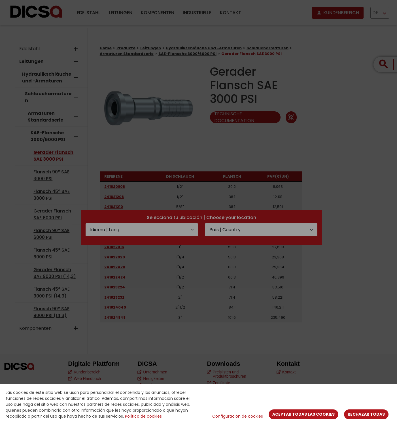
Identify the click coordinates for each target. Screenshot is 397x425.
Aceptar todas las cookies (303, 414)
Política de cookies (143, 416)
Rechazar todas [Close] (366, 414)
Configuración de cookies (237, 416)
